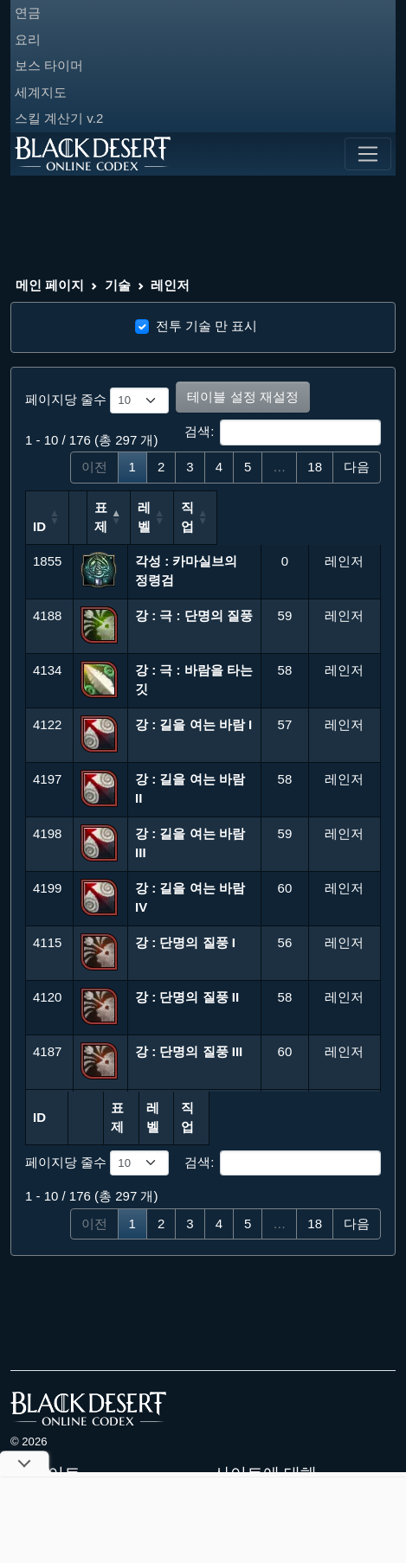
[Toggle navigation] (368, 154)
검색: (282, 432)
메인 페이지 (50, 285)
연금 (28, 12)
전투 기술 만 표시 (207, 325)
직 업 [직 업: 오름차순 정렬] (330, 526)
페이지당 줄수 (97, 400)
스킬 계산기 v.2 (59, 118)
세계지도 (41, 92)
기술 (118, 285)
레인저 (170, 285)
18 (314, 466)
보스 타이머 (49, 65)
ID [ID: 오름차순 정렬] (39, 526)
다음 (357, 466)
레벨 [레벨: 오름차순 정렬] (274, 517)
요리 (28, 39)
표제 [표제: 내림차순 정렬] (148, 526)
